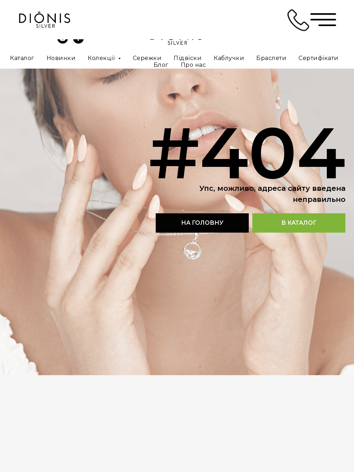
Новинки (61, 58)
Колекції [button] (102, 58)
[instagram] (62, 42)
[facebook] (78, 42)
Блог (161, 64)
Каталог (22, 58)
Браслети (271, 58)
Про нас (193, 64)
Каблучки (229, 58)
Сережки (147, 58)
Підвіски (188, 58)
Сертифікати (319, 58)
